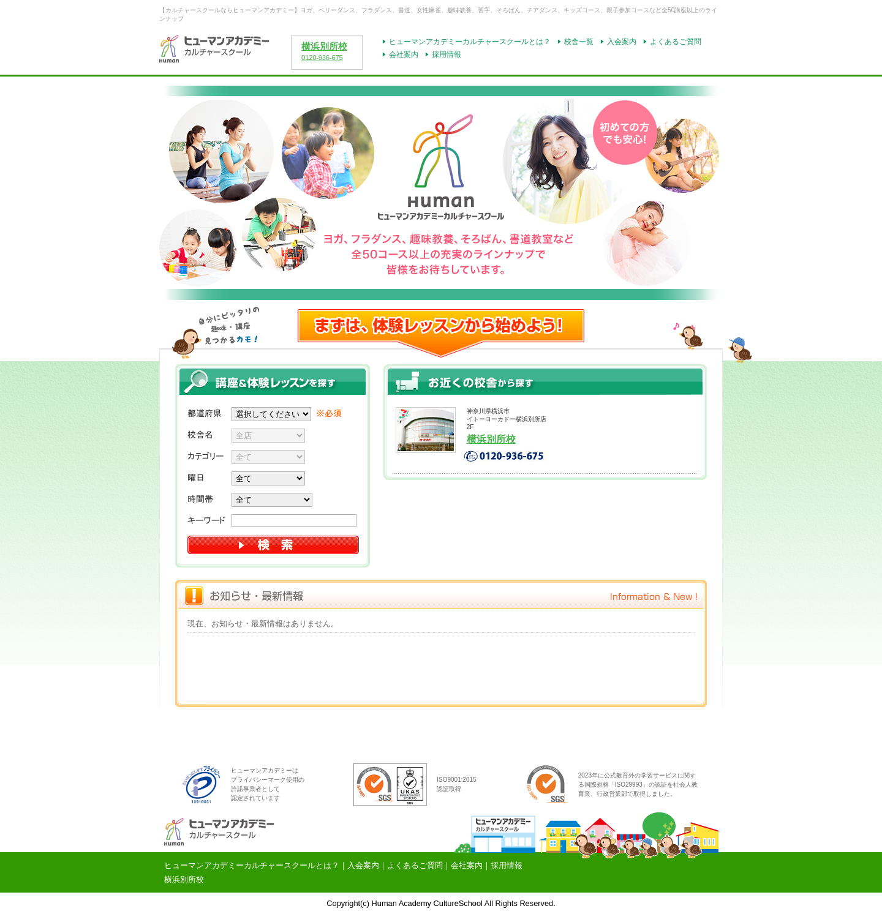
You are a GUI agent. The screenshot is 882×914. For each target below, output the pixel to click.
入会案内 (621, 41)
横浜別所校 (324, 46)
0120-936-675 (322, 57)
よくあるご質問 (675, 41)
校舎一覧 (579, 41)
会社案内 (403, 54)
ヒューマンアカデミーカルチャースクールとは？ (470, 41)
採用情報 (446, 54)
